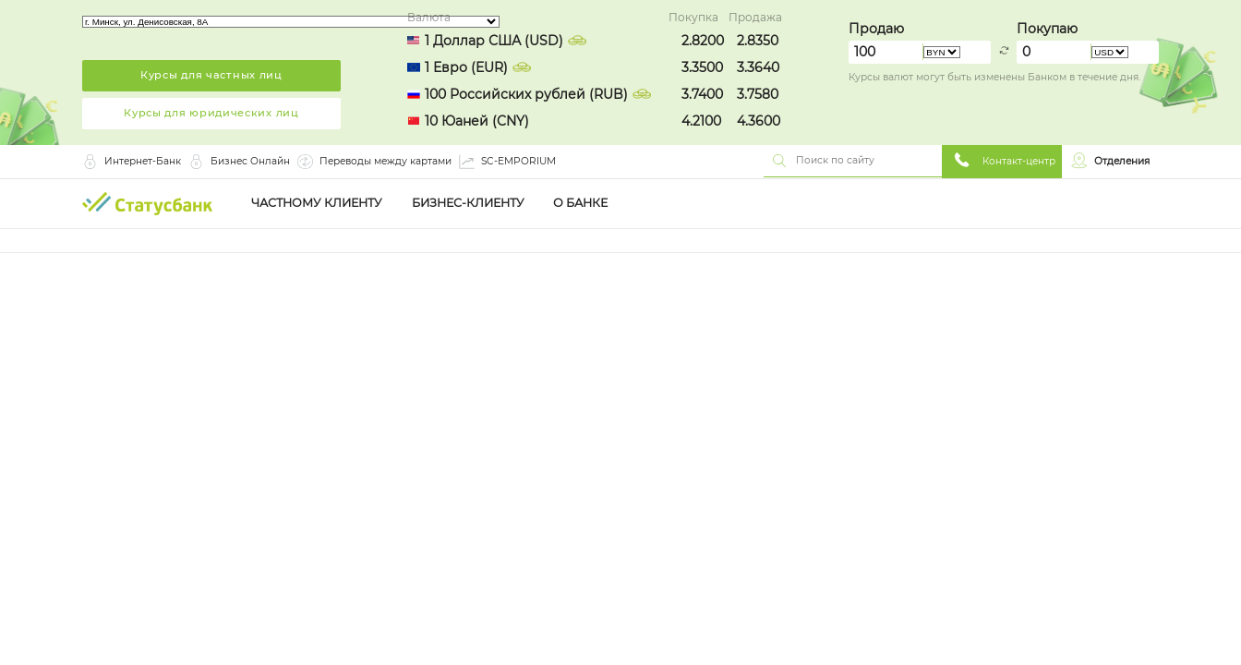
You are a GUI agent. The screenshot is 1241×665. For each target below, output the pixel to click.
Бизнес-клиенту (468, 203)
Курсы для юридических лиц (211, 112)
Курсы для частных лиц (211, 74)
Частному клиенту (316, 203)
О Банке (580, 203)
